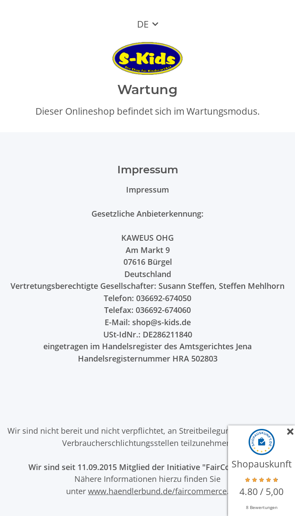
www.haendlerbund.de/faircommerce (157, 490)
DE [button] (143, 24)
